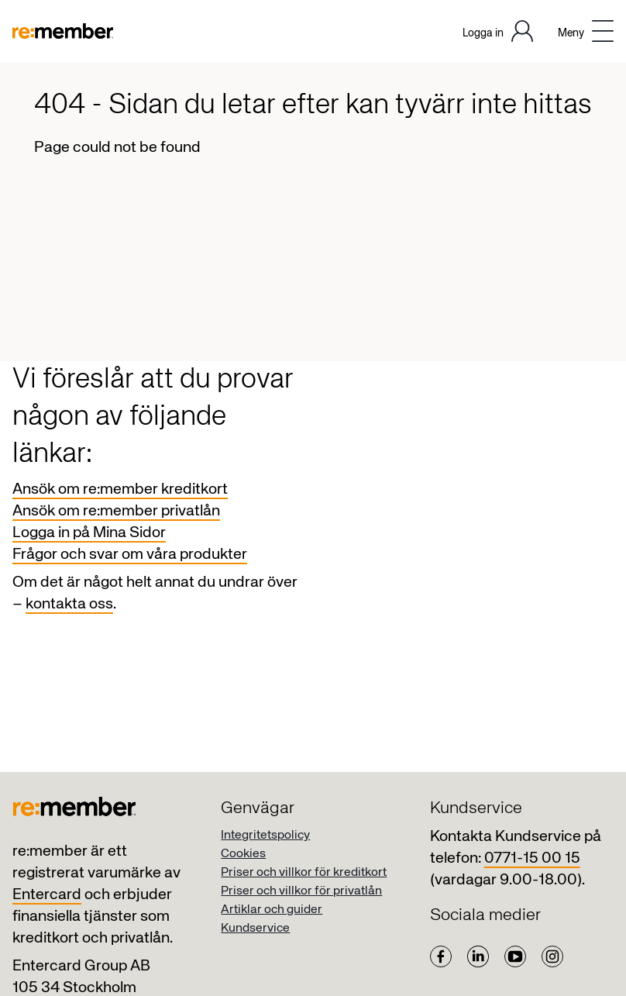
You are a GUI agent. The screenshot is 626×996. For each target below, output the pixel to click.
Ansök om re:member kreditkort (120, 489)
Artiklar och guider (271, 910)
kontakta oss (69, 604)
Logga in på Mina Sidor (89, 533)
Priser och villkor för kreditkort (304, 873)
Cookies (243, 854)
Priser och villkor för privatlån (301, 891)
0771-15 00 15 (532, 858)
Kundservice (255, 928)
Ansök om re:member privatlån (116, 511)
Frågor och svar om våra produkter (129, 554)
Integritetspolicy (265, 835)
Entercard (46, 895)
